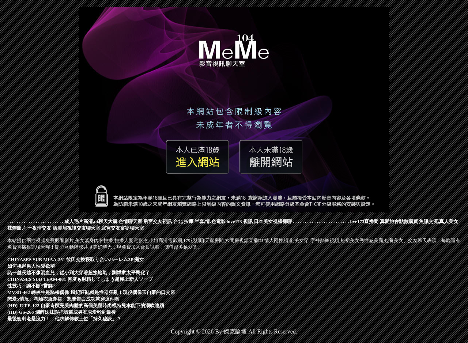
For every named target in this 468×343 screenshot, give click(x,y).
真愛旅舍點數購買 (399, 221)
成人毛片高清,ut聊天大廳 (90, 221)
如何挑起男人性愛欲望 (31, 266)
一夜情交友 (39, 228)
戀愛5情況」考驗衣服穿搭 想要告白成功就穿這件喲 (63, 299)
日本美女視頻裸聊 (273, 221)
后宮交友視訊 (157, 221)
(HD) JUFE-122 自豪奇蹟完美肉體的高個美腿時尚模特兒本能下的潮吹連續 (85, 305)
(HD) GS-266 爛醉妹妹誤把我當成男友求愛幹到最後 (61, 312)
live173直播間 (364, 221)
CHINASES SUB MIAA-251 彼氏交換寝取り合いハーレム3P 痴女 (75, 259)
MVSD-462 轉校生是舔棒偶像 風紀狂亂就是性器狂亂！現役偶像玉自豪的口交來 (91, 292)
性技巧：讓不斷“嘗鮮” (31, 286)
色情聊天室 (130, 221)
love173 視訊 (240, 221)
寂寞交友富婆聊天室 (122, 228)
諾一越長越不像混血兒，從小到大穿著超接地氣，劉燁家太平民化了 (78, 272)
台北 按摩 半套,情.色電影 (199, 221)
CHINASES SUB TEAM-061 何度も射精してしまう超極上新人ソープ (80, 279)
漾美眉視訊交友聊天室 (76, 228)
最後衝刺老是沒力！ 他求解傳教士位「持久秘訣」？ (64, 318)
